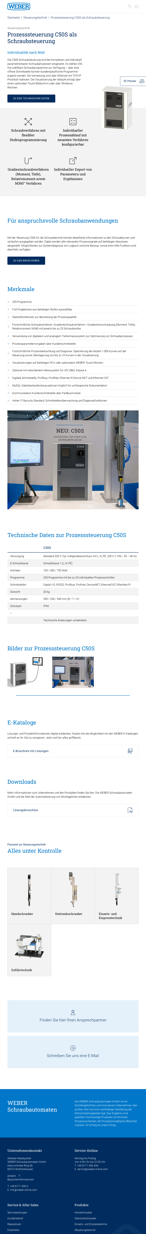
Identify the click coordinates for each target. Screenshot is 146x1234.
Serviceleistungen (17, 1212)
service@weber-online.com (92, 1169)
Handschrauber (83, 1212)
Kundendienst (15, 1218)
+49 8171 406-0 (19, 1186)
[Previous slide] (9, 695)
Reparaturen (14, 1224)
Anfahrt (11, 1175)
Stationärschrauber (85, 1218)
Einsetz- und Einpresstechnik (91, 1224)
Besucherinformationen (20, 1179)
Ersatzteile (13, 1230)
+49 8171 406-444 (87, 1165)
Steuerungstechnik (35, 17)
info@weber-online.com (23, 1189)
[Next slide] (136, 695)
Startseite (13, 17)
